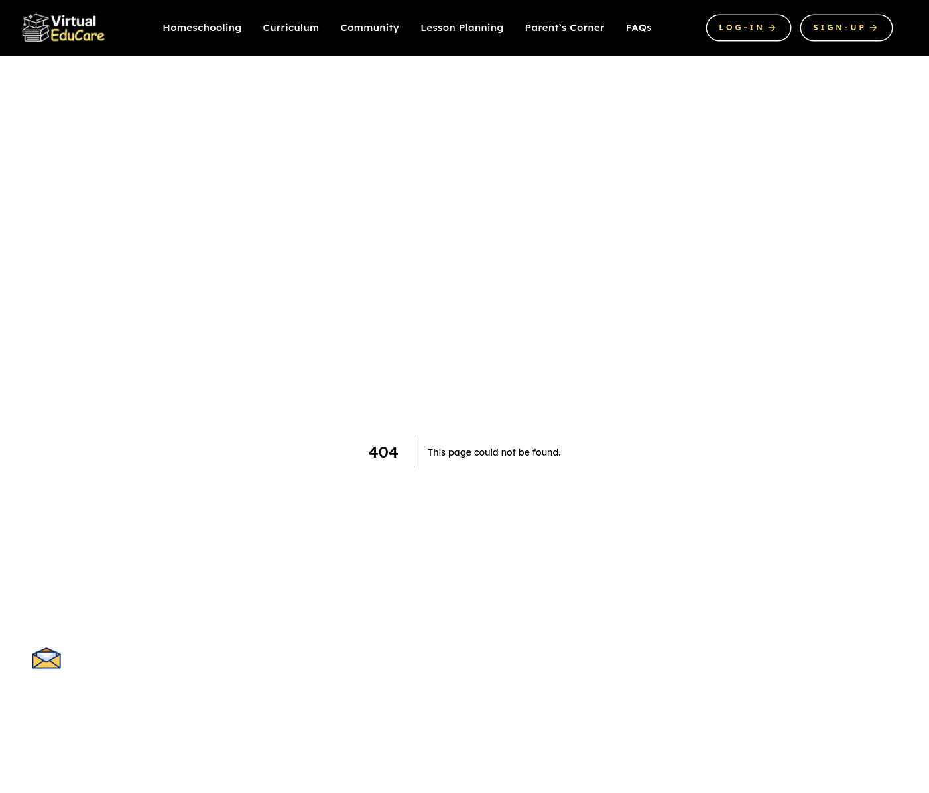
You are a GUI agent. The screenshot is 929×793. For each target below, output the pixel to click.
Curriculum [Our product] (291, 27)
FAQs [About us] (639, 27)
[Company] (64, 27)
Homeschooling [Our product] (201, 27)
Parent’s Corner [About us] (565, 27)
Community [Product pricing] (370, 27)
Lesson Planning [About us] (461, 27)
